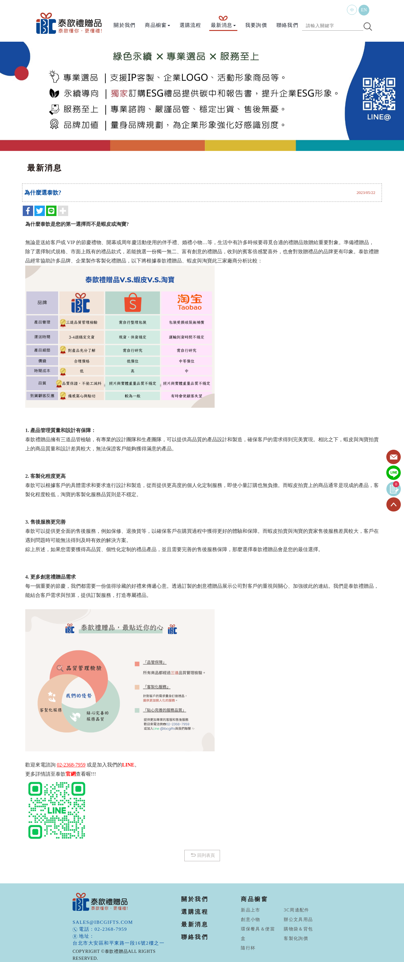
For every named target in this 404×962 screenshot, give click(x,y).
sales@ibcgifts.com (103, 922)
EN (364, 10)
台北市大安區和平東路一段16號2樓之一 (118, 943)
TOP (393, 505)
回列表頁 (202, 855)
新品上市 (250, 910)
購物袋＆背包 (298, 929)
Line (393, 473)
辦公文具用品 (298, 919)
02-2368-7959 (111, 929)
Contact (393, 457)
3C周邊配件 (296, 910)
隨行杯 (248, 948)
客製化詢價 (296, 938)
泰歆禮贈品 (69, 23)
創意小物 (250, 919)
